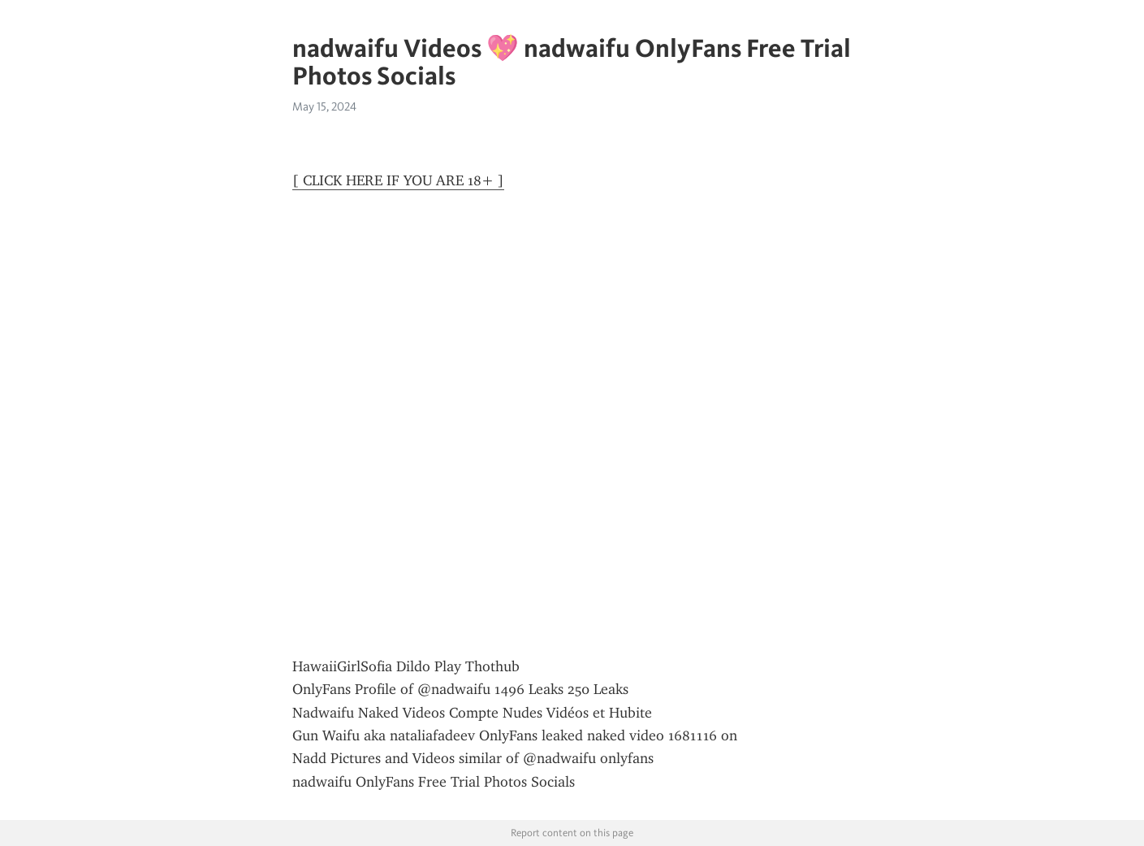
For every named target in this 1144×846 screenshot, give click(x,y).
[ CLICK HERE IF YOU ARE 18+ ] (398, 180)
